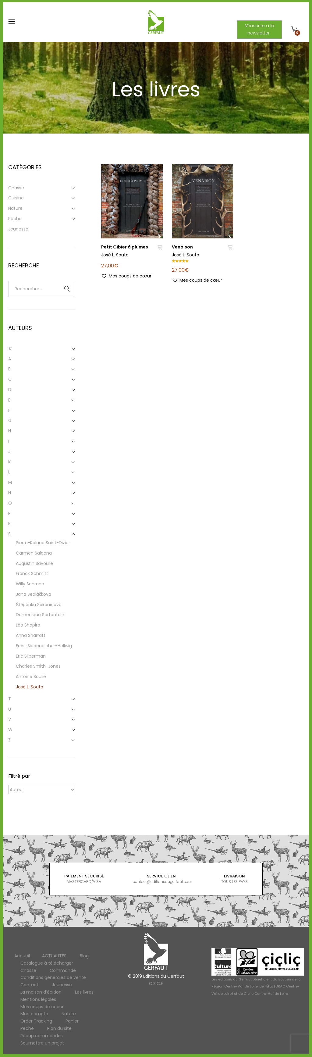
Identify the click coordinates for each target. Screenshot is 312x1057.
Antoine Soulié (31, 676)
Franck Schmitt (32, 573)
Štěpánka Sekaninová (39, 605)
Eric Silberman (31, 656)
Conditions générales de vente (53, 977)
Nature (15, 208)
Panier (72, 1021)
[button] (126, 276)
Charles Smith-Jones (38, 666)
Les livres (84, 992)
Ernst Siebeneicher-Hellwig (44, 646)
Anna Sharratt (30, 635)
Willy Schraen (30, 584)
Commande (63, 970)
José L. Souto (115, 255)
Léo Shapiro (28, 625)
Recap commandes (41, 1036)
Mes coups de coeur (42, 1007)
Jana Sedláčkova (33, 594)
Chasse (16, 188)
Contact (29, 985)
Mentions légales (38, 999)
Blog (84, 956)
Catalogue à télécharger (46, 963)
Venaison (182, 247)
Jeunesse (18, 229)
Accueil (22, 956)
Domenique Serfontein (40, 615)
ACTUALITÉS (54, 956)
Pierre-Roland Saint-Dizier (43, 543)
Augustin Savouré (34, 563)
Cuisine (16, 198)
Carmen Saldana (34, 553)
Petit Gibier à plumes (124, 247)
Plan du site (59, 1028)
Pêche (15, 219)
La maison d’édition (41, 992)
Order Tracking (36, 1021)
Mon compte (34, 1014)
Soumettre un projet (42, 1043)
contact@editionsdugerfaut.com (162, 881)
